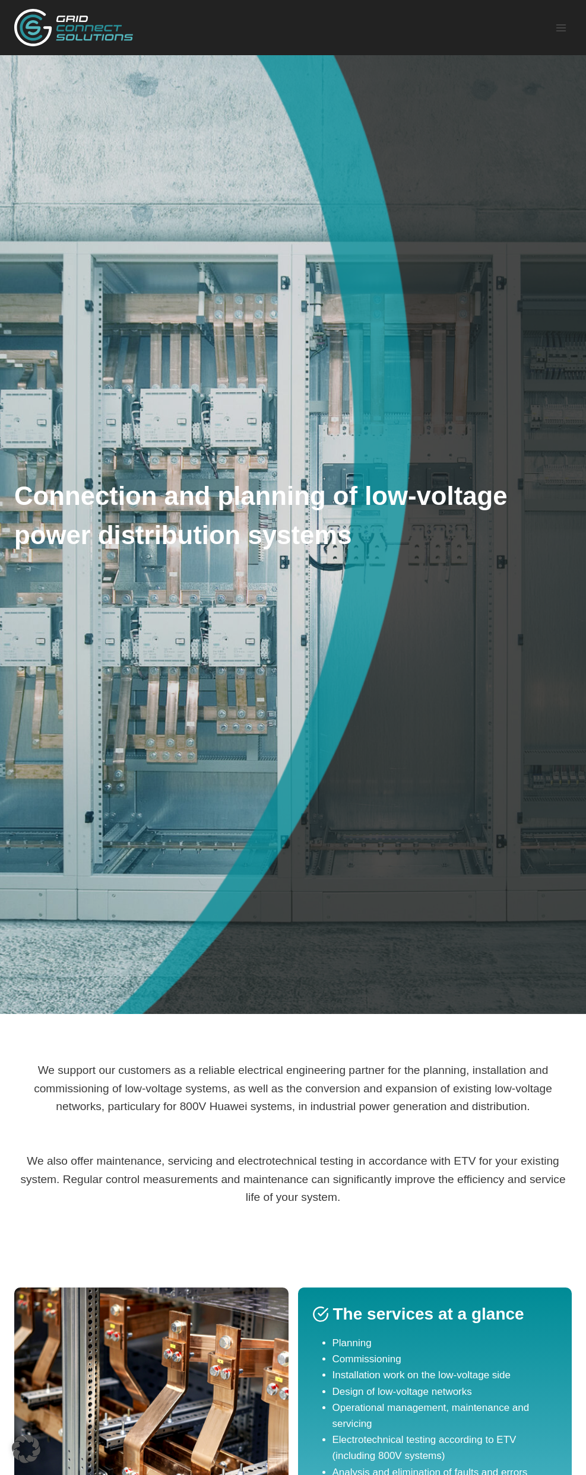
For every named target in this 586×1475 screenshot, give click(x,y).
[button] (26, 1449)
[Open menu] (561, 27)
